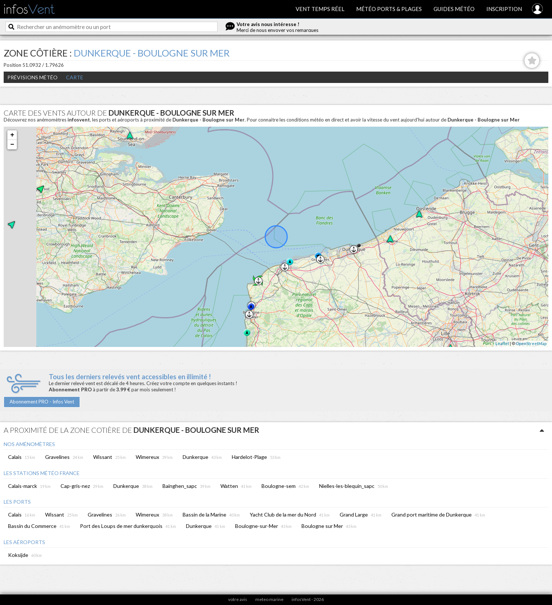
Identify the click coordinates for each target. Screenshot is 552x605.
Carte (74, 77)
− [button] (12, 144)
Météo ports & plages (389, 9)
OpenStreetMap (531, 343)
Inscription (504, 9)
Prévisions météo (32, 77)
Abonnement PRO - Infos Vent (42, 402)
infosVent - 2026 (308, 599)
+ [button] (12, 135)
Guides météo (454, 9)
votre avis (237, 599)
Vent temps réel (320, 9)
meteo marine (269, 599)
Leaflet (502, 343)
